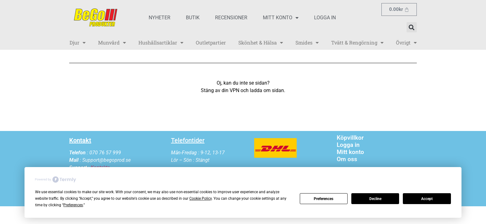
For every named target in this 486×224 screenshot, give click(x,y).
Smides (307, 42)
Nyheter (159, 18)
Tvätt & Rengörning (357, 42)
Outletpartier (211, 42)
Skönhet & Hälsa (260, 42)
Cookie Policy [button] (200, 198)
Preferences (323, 199)
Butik (193, 18)
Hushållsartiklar (160, 42)
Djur (78, 42)
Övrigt (406, 42)
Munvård (112, 42)
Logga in (325, 18)
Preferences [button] (73, 205)
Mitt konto (281, 18)
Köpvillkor (350, 137)
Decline (375, 199)
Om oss (347, 159)
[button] (412, 27)
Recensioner (231, 18)
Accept (427, 199)
